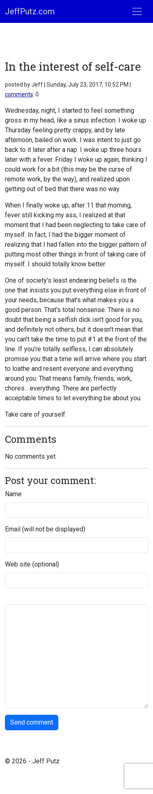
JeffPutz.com (30, 11)
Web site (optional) (32, 564)
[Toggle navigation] (137, 11)
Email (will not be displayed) (45, 529)
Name (13, 494)
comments (19, 94)
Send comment (31, 722)
